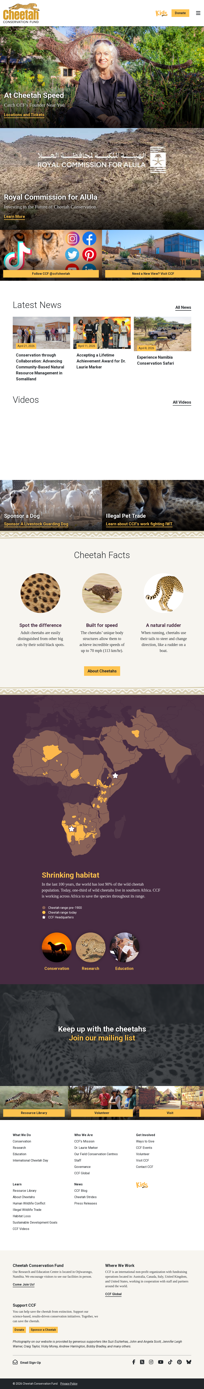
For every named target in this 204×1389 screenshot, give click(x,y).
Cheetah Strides (85, 1197)
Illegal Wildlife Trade (27, 1210)
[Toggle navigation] (198, 13)
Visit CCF (142, 1160)
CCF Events (144, 1148)
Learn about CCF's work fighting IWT (139, 524)
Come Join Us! (23, 1284)
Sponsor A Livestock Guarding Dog (36, 524)
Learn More (14, 216)
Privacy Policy (68, 1383)
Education (19, 1154)
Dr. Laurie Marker (86, 1148)
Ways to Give (145, 1141)
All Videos (182, 402)
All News (183, 307)
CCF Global (82, 1173)
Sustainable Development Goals (35, 1222)
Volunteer (101, 1113)
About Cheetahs (102, 671)
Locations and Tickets (24, 114)
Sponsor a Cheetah (43, 1329)
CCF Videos (21, 1229)
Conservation (22, 1141)
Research (19, 1148)
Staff (77, 1160)
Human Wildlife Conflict (29, 1203)
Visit (170, 1113)
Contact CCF (144, 1167)
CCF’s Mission (84, 1141)
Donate (180, 13)
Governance (82, 1167)
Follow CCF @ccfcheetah (51, 274)
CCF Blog (80, 1191)
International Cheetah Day (30, 1160)
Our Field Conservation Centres (96, 1154)
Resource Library (34, 1113)
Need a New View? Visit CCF (153, 274)
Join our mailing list (102, 1037)
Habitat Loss (22, 1216)
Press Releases (85, 1203)
